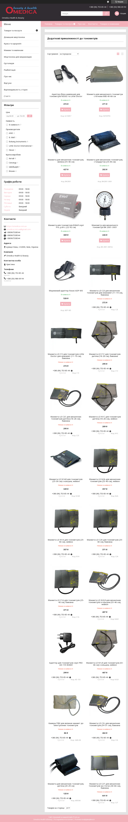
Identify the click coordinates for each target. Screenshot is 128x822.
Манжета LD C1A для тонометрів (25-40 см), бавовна (66, 601)
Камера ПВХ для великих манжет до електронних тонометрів (66, 724)
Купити (67, 109)
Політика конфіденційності (85, 819)
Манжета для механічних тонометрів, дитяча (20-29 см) (66, 785)
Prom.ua (76, 817)
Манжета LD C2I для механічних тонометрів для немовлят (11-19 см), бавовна (105, 293)
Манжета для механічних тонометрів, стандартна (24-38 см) (105, 161)
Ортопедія (9, 63)
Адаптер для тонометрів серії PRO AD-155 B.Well (66, 664)
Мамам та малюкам (13, 50)
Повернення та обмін (76, 29)
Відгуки (7, 83)
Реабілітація (9, 70)
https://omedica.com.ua (16, 226)
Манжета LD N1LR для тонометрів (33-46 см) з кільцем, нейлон (104, 664)
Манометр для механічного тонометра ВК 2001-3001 (105, 226)
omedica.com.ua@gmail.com (18, 229)
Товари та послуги (64, 24)
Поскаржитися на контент (63, 819)
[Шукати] (106, 13)
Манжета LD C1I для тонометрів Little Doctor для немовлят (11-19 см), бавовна (66, 356)
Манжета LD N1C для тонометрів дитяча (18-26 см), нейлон (105, 418)
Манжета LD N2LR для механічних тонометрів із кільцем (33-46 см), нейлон (105, 602)
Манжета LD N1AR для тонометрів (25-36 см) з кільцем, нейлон (65, 480)
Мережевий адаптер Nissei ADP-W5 (66, 291)
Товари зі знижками (109, 24)
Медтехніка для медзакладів (18, 56)
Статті (93, 29)
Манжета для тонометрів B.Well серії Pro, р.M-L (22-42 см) (66, 226)
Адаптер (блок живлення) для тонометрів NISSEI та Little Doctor (65, 95)
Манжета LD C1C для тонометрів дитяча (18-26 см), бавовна (104, 355)
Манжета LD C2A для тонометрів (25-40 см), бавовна (105, 541)
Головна (48, 24)
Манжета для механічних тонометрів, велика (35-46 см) (66, 161)
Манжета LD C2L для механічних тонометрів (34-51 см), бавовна (104, 724)
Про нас (82, 24)
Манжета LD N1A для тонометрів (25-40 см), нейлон (66, 541)
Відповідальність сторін (15, 89)
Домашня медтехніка (14, 37)
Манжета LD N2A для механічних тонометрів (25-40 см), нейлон (104, 480)
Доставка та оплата (54, 29)
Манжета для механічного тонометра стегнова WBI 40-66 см (105, 95)
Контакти (92, 24)
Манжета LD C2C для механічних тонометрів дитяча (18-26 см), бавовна (65, 419)
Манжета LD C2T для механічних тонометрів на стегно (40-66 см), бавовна (105, 786)
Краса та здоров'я (12, 43)
